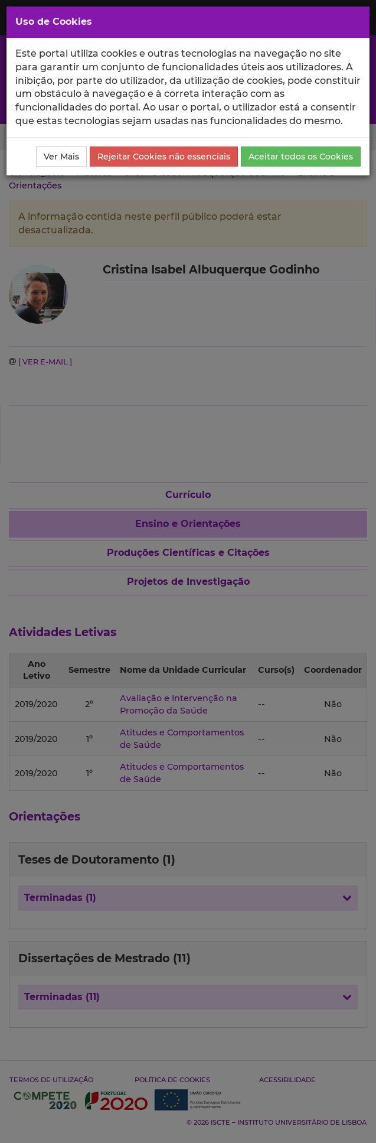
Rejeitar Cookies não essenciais (163, 156)
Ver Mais (61, 156)
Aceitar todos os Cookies (301, 156)
